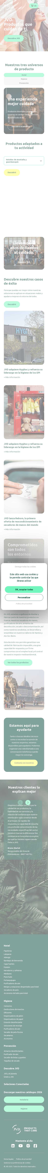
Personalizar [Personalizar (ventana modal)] (24, 597)
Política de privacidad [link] (24, 604)
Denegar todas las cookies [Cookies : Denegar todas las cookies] (25, 567)
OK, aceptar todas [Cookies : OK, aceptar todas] (24, 589)
